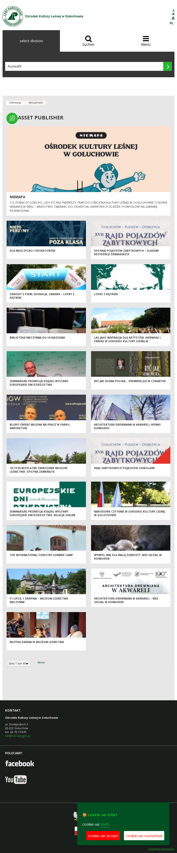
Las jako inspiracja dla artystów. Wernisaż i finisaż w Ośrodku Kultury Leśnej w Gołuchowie (127, 341)
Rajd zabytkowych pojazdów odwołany (124, 468)
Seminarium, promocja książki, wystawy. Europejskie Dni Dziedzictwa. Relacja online (42, 513)
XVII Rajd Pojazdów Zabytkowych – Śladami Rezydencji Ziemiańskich (126, 252)
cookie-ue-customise (144, 835)
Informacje (15, 102)
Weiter (41, 662)
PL (172, 23)
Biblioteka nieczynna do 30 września (37, 337)
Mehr (105, 824)
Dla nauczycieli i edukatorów (32, 250)
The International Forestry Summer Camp (41, 555)
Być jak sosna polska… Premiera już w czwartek (130, 381)
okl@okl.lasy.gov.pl (17, 736)
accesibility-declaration (161, 849)
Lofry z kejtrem (106, 294)
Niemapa (17, 197)
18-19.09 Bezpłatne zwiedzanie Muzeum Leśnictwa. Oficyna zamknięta (38, 470)
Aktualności (36, 102)
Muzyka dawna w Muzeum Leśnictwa (37, 642)
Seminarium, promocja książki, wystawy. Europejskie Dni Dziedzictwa (39, 383)
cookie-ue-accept (103, 835)
